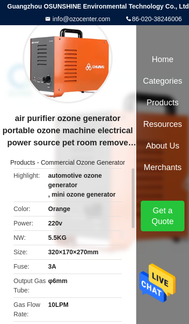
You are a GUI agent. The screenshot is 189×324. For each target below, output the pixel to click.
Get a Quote (163, 216)
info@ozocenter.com (81, 18)
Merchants (162, 167)
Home (162, 59)
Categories (162, 81)
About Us (162, 145)
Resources (162, 124)
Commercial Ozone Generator (83, 162)
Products (22, 162)
